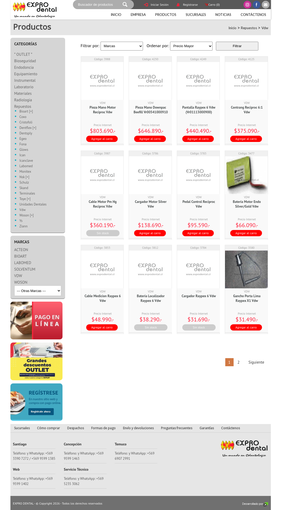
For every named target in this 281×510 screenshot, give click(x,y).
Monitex (25, 172)
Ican (23, 155)
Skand (24, 188)
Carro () (212, 5)
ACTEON (21, 249)
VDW (18, 275)
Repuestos (249, 28)
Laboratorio (24, 86)
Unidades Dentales (33, 205)
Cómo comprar (48, 428)
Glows (24, 150)
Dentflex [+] (28, 128)
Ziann (24, 226)
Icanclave (26, 161)
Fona (23, 144)
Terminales (27, 194)
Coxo (23, 117)
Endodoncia (24, 67)
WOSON (21, 282)
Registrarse (187, 5)
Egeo (23, 139)
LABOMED (22, 262)
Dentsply (26, 133)
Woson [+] (27, 215)
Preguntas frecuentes (176, 428)
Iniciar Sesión (156, 5)
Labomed (26, 166)
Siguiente (255, 362)
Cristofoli (26, 123)
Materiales (23, 93)
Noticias (223, 15)
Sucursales (196, 15)
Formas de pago (103, 428)
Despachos (75, 428)
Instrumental (25, 80)
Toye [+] (25, 199)
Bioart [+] (26, 112)
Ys (21, 221)
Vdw (264, 28)
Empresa (138, 15)
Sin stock (103, 233)
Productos (165, 15)
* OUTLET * (23, 54)
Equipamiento (26, 73)
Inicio (116, 15)
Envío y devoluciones (138, 428)
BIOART (20, 256)
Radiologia (23, 99)
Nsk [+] (24, 177)
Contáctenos (253, 15)
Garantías (206, 428)
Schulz (24, 183)
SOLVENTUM (24, 269)
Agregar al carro (102, 139)
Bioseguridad (25, 60)
